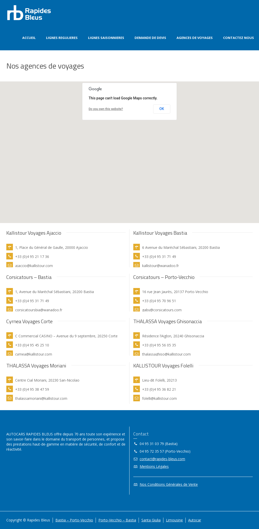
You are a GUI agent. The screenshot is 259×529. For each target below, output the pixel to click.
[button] (111, 166)
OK (161, 109)
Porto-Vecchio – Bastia (117, 520)
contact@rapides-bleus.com (162, 458)
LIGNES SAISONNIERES (106, 37)
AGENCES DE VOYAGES (195, 37)
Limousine (174, 520)
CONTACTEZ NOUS (238, 37)
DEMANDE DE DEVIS (150, 37)
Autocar (194, 520)
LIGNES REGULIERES (62, 37)
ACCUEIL (29, 37)
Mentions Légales (154, 466)
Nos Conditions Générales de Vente (169, 484)
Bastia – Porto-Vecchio (74, 520)
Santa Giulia (151, 520)
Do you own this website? (106, 109)
